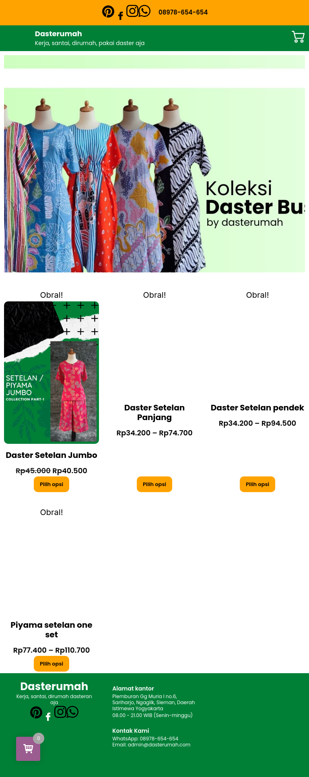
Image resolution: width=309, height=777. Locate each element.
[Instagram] (132, 10)
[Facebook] (120, 15)
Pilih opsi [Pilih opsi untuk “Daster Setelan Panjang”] (154, 484)
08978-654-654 (183, 12)
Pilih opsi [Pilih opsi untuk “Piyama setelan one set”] (51, 664)
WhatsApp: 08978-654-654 (145, 738)
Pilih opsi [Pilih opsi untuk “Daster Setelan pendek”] (257, 484)
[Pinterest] (108, 11)
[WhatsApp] (144, 10)
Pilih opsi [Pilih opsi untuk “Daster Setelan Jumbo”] (51, 484)
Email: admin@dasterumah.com (151, 744)
